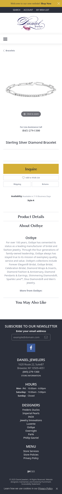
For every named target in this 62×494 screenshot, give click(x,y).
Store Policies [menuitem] (31, 454)
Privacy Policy (45, 488)
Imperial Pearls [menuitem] (31, 413)
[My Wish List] (42, 10)
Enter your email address (31, 331)
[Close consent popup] (57, 489)
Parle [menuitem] (31, 434)
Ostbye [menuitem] (31, 427)
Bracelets (10, 50)
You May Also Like (31, 302)
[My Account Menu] (28, 10)
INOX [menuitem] (31, 416)
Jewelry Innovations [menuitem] (31, 420)
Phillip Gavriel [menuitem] (31, 437)
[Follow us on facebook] (31, 348)
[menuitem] (31, 471)
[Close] (58, 3)
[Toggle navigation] (5, 39)
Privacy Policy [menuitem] (31, 458)
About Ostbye (31, 225)
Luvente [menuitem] (30, 423)
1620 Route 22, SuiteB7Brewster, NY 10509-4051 (31, 370)
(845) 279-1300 (31, 130)
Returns (45, 184)
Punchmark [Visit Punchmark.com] (46, 481)
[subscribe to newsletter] (46, 337)
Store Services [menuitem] (31, 451)
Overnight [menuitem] (31, 430)
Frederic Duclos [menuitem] (31, 409)
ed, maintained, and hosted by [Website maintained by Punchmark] (28, 481)
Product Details (31, 216)
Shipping (17, 184)
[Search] (16, 10)
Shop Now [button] (46, 3)
